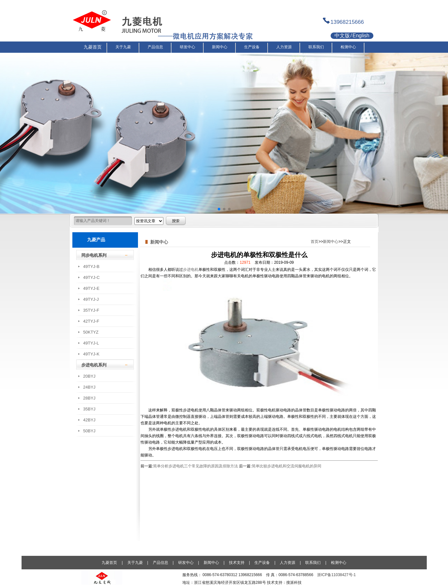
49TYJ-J (91, 299)
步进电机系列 (93, 365)
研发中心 (186, 562)
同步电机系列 (93, 255)
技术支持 (236, 562)
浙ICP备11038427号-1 (336, 575)
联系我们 (313, 562)
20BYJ (89, 376)
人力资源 (287, 562)
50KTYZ (91, 332)
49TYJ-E (91, 288)
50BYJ (89, 430)
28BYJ (89, 398)
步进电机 (190, 269)
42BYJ (89, 420)
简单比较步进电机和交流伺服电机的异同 (286, 466)
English (360, 35)
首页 (314, 241)
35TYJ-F (91, 310)
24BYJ (89, 387)
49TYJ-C (91, 277)
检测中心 (338, 562)
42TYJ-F (91, 321)
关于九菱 (135, 562)
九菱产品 (96, 239)
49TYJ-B (91, 266)
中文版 (342, 35)
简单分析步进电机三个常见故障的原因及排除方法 (195, 466)
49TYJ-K (91, 354)
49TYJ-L (91, 343)
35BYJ (89, 409)
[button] (219, 209)
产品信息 (160, 562)
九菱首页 (109, 562)
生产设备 (262, 562)
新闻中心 (330, 241)
